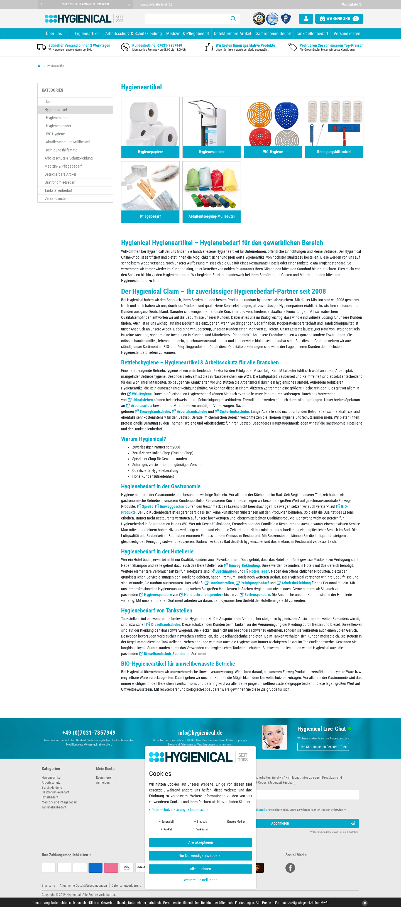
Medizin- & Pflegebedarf (187, 33)
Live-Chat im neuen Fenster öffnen (323, 747)
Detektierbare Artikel (232, 33)
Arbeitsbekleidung (296, 583)
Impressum (198, 809)
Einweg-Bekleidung (244, 565)
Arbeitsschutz (141, 405)
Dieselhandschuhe (165, 624)
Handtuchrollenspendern (203, 594)
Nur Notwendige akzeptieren (200, 855)
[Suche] (233, 19)
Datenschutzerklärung (126, 886)
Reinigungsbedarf (255, 583)
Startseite (48, 886)
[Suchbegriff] (185, 19)
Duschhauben (226, 571)
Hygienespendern (158, 594)
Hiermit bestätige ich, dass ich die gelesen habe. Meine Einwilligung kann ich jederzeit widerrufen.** (278, 809)
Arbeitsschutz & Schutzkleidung (133, 33)
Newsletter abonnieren (223, 768)
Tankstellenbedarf (312, 33)
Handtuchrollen (221, 583)
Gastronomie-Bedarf (274, 33)
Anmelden (103, 783)
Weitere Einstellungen (200, 880)
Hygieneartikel (87, 33)
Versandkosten (347, 33)
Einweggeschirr (172, 506)
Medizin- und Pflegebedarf (59, 802)
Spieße (147, 506)
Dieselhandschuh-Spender (165, 653)
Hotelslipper (259, 571)
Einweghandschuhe (155, 411)
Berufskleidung (52, 788)
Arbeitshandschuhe (192, 411)
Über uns (54, 33)
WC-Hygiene (142, 394)
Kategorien (51, 768)
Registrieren (104, 777)
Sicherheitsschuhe (234, 411)
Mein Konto (105, 768)
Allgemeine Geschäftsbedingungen (83, 886)
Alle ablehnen (200, 869)
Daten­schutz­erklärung (167, 809)
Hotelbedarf (50, 797)
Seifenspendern (257, 594)
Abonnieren (313, 823)
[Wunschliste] (352, 4)
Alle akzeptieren (200, 842)
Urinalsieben (143, 400)
